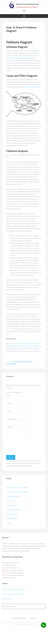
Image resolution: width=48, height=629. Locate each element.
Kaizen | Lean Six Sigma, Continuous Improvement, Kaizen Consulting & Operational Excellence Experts (24, 5)
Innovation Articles (12, 514)
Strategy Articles (11, 518)
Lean (34, 55)
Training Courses (19, 348)
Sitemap (36, 622)
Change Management (13, 496)
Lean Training (20, 343)
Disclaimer (31, 624)
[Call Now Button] (43, 625)
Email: (8, 411)
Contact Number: (12, 419)
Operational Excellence (29, 58)
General (8, 523)
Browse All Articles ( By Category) (17, 492)
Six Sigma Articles (11, 505)
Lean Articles (10, 501)
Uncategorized (11, 363)
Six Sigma (29, 361)
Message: (9, 427)
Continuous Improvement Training (26, 346)
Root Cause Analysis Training (31, 87)
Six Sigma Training (29, 343)
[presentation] (14, 447)
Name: (8, 395)
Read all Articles (7, 599)
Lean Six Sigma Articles (13, 510)
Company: (9, 403)
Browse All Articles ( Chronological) (17, 487)
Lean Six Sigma (15, 58)
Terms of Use (22, 624)
